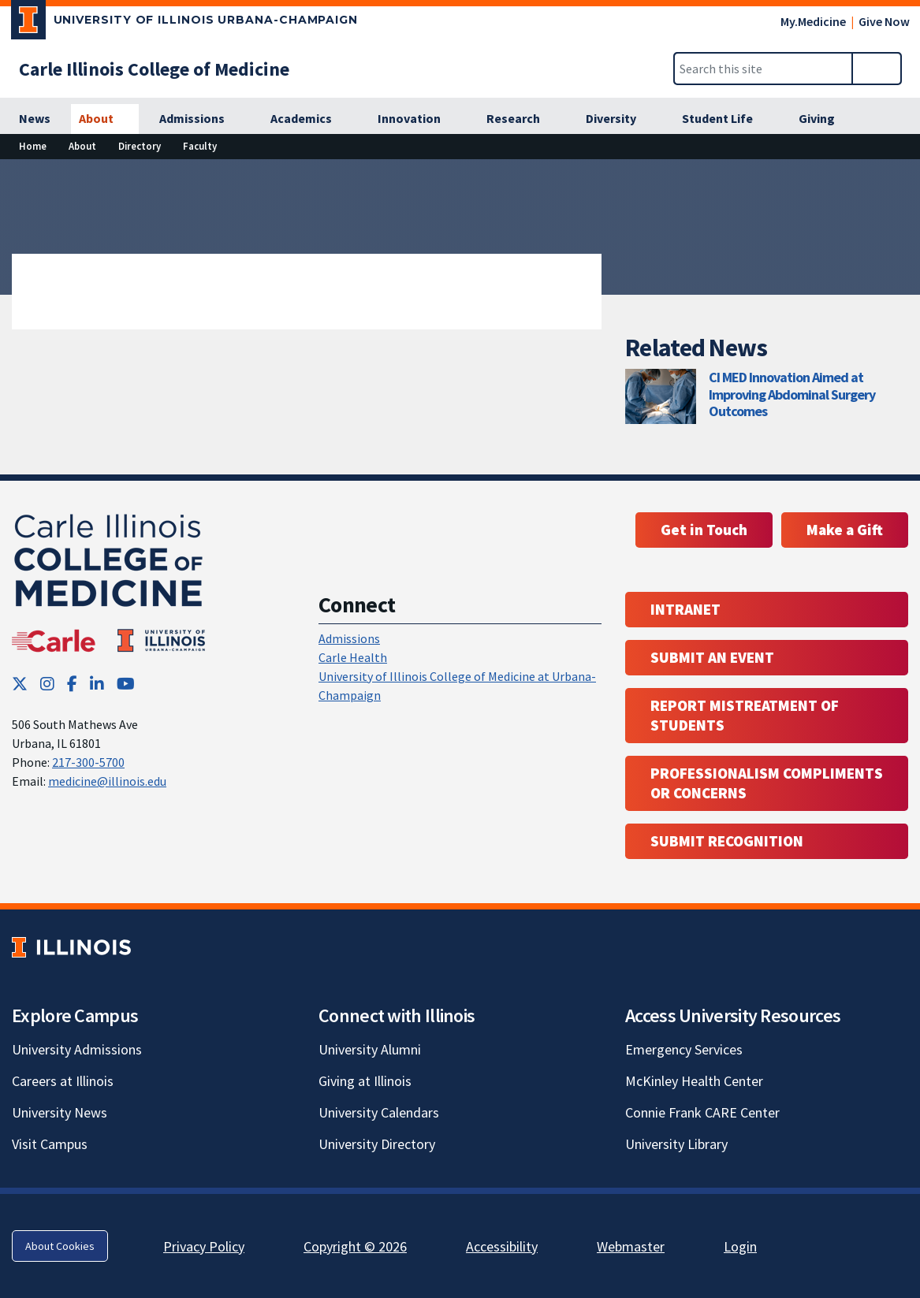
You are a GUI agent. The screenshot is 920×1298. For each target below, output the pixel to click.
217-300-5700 (88, 762)
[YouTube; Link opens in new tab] (126, 684)
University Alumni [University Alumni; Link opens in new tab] (369, 1049)
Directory (139, 145)
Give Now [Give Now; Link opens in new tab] (884, 21)
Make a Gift (844, 529)
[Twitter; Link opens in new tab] (20, 684)
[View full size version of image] (898, 175)
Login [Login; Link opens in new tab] (740, 1246)
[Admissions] (200, 119)
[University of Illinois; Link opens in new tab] (71, 947)
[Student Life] (726, 119)
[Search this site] (763, 69)
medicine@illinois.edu (107, 781)
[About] (105, 119)
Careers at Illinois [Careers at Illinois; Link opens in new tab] (63, 1081)
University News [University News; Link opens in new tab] (59, 1112)
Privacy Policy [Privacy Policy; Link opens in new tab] (203, 1246)
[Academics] (310, 119)
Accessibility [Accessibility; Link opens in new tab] (502, 1246)
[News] (34, 119)
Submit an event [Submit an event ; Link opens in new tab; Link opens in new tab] (712, 657)
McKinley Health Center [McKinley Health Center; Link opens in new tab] (694, 1081)
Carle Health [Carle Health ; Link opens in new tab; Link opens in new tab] (352, 657)
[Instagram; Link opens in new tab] (47, 684)
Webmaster (631, 1246)
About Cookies (60, 1246)
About (82, 145)
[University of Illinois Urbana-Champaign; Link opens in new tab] (185, 22)
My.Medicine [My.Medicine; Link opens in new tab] (813, 21)
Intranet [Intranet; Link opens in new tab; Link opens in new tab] (685, 609)
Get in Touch (704, 529)
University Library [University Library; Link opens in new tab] (676, 1144)
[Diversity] (619, 119)
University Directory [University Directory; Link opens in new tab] (376, 1144)
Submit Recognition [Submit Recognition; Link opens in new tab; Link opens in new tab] (726, 840)
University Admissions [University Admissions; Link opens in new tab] (77, 1049)
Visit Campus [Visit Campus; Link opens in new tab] (50, 1144)
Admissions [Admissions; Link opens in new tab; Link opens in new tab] (349, 638)
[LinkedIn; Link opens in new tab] (97, 684)
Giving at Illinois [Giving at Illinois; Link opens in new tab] (365, 1081)
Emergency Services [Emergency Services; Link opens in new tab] (684, 1049)
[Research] (522, 119)
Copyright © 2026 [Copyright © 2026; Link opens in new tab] (355, 1246)
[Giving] (825, 119)
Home (33, 145)
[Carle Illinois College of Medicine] (154, 69)
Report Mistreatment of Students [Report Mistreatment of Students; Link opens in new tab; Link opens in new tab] (744, 715)
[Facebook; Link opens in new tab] (72, 684)
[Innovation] (418, 119)
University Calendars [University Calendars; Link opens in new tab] (378, 1112)
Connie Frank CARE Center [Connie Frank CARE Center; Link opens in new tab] (702, 1112)
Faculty (200, 145)
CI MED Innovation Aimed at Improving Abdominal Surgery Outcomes (792, 394)
